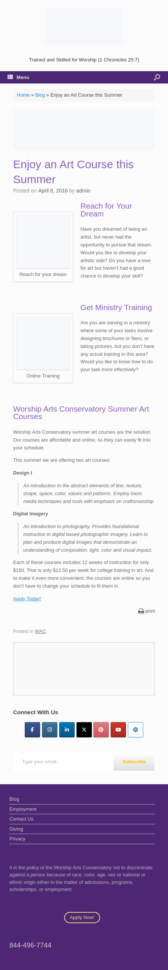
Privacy (17, 839)
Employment (22, 809)
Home (23, 95)
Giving (16, 829)
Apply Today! (27, 598)
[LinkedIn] (67, 729)
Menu (18, 77)
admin (83, 191)
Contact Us (21, 819)
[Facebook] (32, 729)
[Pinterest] (101, 729)
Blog (40, 95)
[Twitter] (84, 729)
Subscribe (134, 761)
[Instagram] (49, 729)
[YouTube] (118, 729)
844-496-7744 (30, 945)
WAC (40, 631)
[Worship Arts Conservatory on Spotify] (135, 729)
